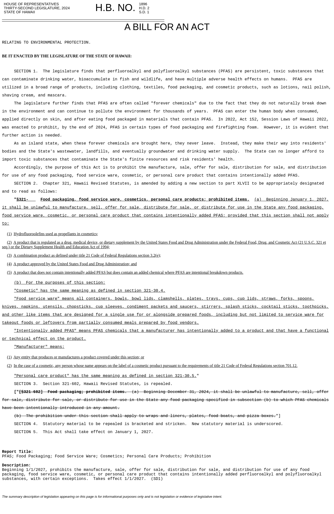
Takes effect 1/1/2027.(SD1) (126, 479)
